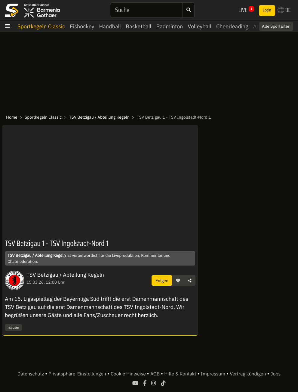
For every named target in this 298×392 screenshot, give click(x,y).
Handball (110, 26)
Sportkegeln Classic (41, 26)
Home (11, 117)
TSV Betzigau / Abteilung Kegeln (99, 117)
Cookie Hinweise (129, 374)
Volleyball (199, 26)
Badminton (169, 26)
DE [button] (284, 10)
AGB (155, 374)
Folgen (161, 280)
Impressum (213, 374)
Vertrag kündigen (248, 374)
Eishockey (82, 26)
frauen (13, 327)
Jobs (276, 374)
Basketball (138, 26)
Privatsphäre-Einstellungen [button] (77, 374)
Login (267, 10)
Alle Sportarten (276, 26)
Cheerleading (232, 26)
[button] (178, 280)
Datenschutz (31, 374)
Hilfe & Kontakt (180, 374)
